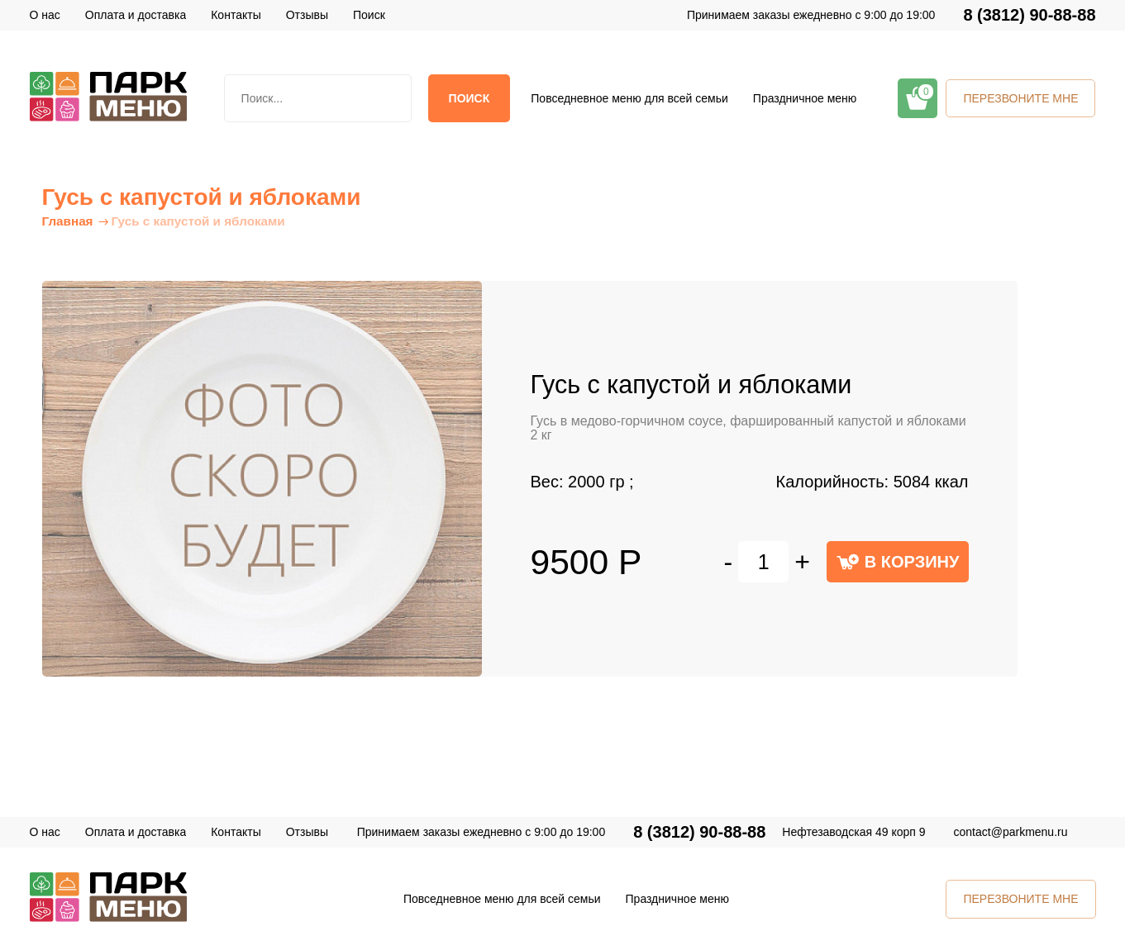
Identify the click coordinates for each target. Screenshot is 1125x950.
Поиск (469, 98)
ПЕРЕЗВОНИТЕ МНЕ (1020, 98)
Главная (67, 221)
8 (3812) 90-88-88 (1029, 15)
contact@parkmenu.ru (1011, 831)
